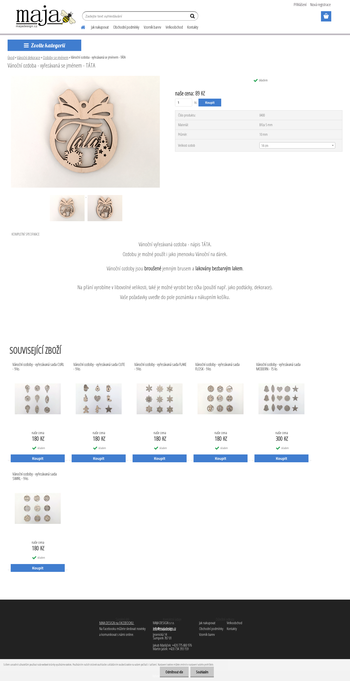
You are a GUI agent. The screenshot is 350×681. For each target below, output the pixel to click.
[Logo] (46, 16)
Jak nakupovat (100, 27)
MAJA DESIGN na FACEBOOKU (116, 622)
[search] (193, 17)
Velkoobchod (174, 27)
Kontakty (192, 27)
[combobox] (297, 145)
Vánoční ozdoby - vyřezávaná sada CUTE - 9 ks (99, 366)
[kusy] (183, 102)
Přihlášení (300, 4)
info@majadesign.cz (164, 628)
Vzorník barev (152, 27)
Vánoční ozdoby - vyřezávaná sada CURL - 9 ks (38, 366)
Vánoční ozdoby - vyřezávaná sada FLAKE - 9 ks (160, 366)
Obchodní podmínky (126, 27)
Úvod (11, 57)
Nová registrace (320, 4)
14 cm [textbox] (264, 145)
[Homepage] (80, 26)
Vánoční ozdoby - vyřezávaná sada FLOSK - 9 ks (217, 366)
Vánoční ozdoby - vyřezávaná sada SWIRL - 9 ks (34, 476)
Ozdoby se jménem (55, 57)
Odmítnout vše (174, 672)
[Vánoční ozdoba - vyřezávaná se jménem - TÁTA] (85, 77)
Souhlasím (202, 672)
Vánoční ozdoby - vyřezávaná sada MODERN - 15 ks (278, 366)
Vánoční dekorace (28, 57)
